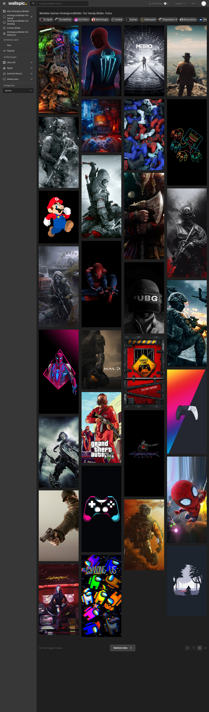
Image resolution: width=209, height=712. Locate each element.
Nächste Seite (123, 647)
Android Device (12, 73)
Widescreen (11, 79)
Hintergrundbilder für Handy (17, 17)
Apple (8, 68)
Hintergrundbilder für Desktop (15, 22)
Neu (9, 45)
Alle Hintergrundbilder (16, 11)
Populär (11, 50)
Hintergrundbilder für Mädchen (15, 33)
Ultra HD (9, 62)
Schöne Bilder (12, 27)
